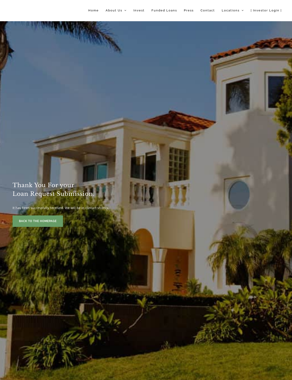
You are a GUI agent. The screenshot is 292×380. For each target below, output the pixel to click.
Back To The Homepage (38, 221)
